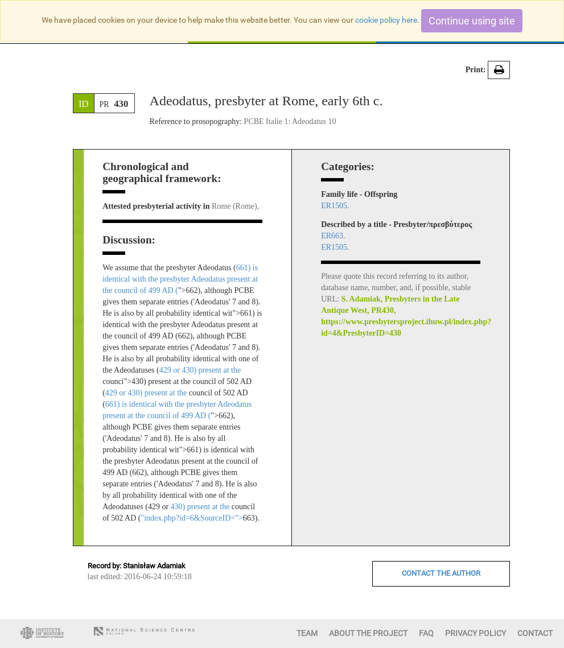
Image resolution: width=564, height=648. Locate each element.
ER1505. (335, 205)
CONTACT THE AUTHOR (441, 573)
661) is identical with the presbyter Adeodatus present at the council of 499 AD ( (180, 279)
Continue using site (472, 21)
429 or (170, 370)
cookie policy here (386, 19)
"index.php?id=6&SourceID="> (191, 518)
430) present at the (211, 370)
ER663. (333, 236)
